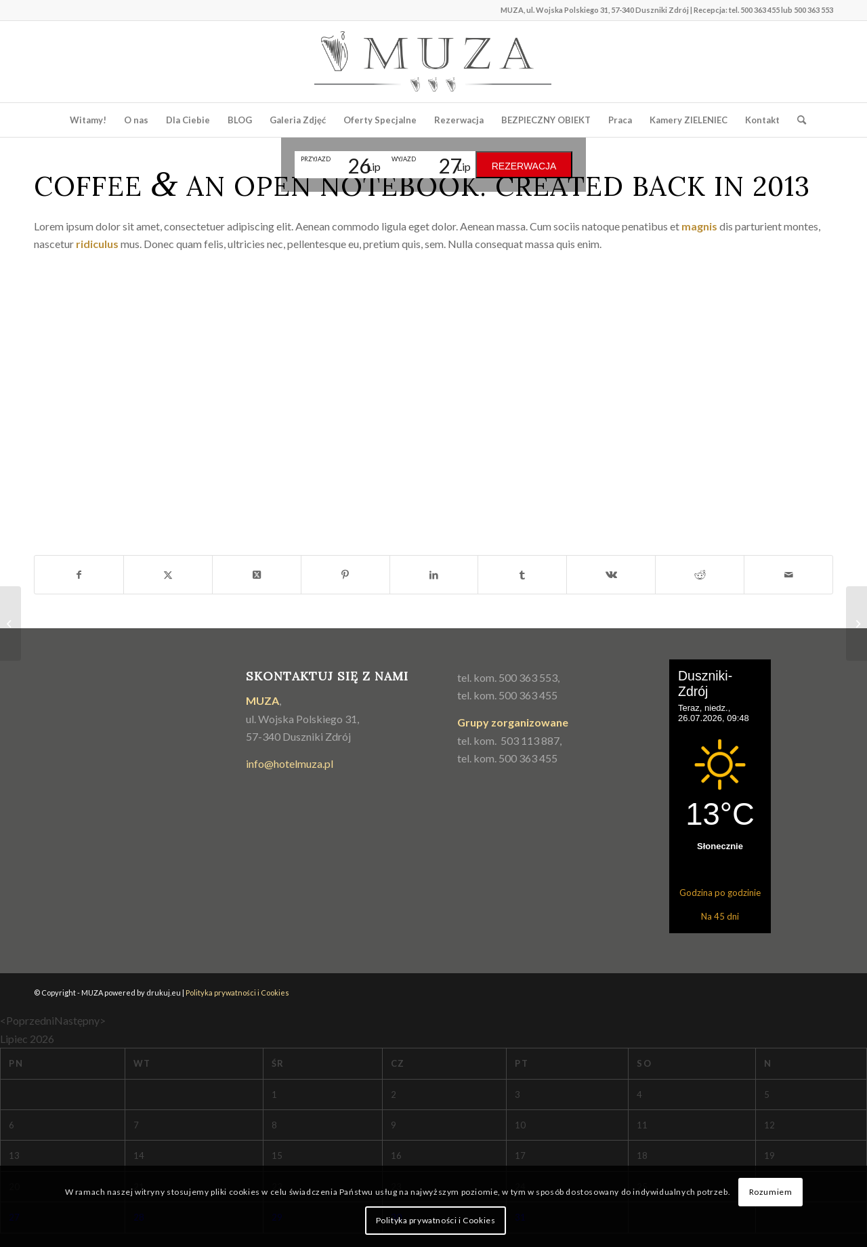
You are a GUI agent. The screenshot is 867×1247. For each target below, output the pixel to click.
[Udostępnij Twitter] (168, 575)
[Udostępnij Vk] (611, 575)
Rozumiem (770, 1192)
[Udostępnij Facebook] (79, 575)
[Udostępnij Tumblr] (522, 575)
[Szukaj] (797, 120)
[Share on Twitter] (257, 575)
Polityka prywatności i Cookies (237, 992)
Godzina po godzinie (720, 892)
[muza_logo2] (433, 61)
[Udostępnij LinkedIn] (434, 575)
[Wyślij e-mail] (788, 575)
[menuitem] (88, 120)
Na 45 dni (720, 916)
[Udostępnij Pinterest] (345, 575)
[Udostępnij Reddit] (700, 575)
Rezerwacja (524, 166)
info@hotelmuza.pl (289, 763)
